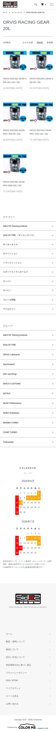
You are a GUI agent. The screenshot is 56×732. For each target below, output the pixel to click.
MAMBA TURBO (10, 422)
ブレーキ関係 (9, 300)
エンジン (7, 281)
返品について (12, 649)
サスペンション (10, 253)
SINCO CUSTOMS (12, 383)
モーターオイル (17, 12)
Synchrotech (9, 364)
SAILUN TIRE (9, 345)
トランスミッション (12, 262)
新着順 (50, 42)
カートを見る (12, 696)
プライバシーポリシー (16, 673)
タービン (7, 290)
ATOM (15, 680)
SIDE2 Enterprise (11, 413)
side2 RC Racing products (15, 226)
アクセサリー (9, 309)
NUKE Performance (12, 403)
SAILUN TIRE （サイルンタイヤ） (19, 235)
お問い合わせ (12, 704)
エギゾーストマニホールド (15, 272)
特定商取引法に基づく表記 (18, 665)
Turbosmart (8, 442)
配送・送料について (15, 641)
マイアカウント (13, 688)
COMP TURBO (10, 432)
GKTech (6, 393)
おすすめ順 (28, 42)
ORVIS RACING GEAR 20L (35, 12)
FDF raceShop (10, 374)
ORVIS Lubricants (11, 354)
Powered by (28, 726)
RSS (8, 680)
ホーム (5, 12)
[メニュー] (51, 4)
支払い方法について (15, 657)
